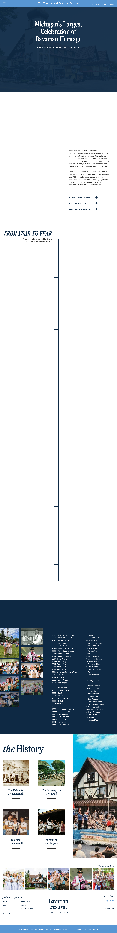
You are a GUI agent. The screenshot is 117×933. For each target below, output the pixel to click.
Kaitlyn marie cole (79, 929)
